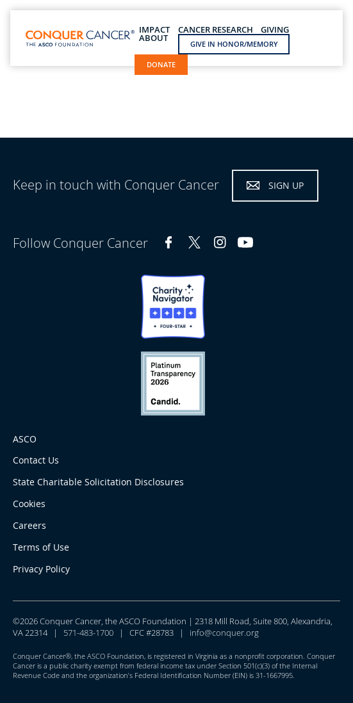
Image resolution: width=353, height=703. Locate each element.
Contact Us (36, 460)
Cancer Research (215, 30)
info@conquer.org (224, 632)
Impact (154, 30)
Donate (161, 64)
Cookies (29, 503)
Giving (275, 30)
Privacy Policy (41, 569)
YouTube (245, 242)
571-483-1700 (88, 632)
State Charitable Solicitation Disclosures (98, 482)
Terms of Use (41, 547)
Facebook (168, 242)
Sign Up (286, 185)
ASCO (25, 439)
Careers (29, 525)
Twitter (194, 242)
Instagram (219, 242)
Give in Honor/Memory (234, 44)
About (153, 38)
